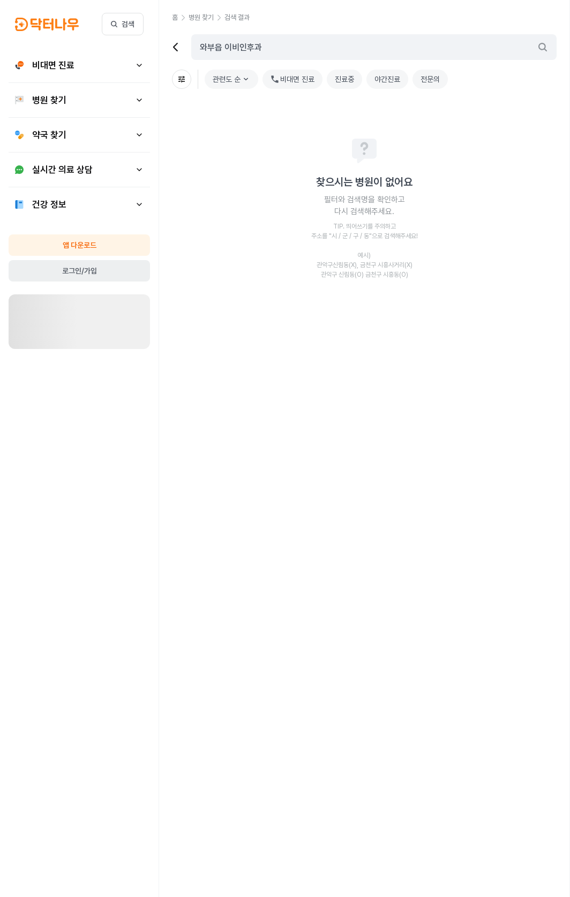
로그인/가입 (79, 271)
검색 (122, 24)
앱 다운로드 (79, 245)
